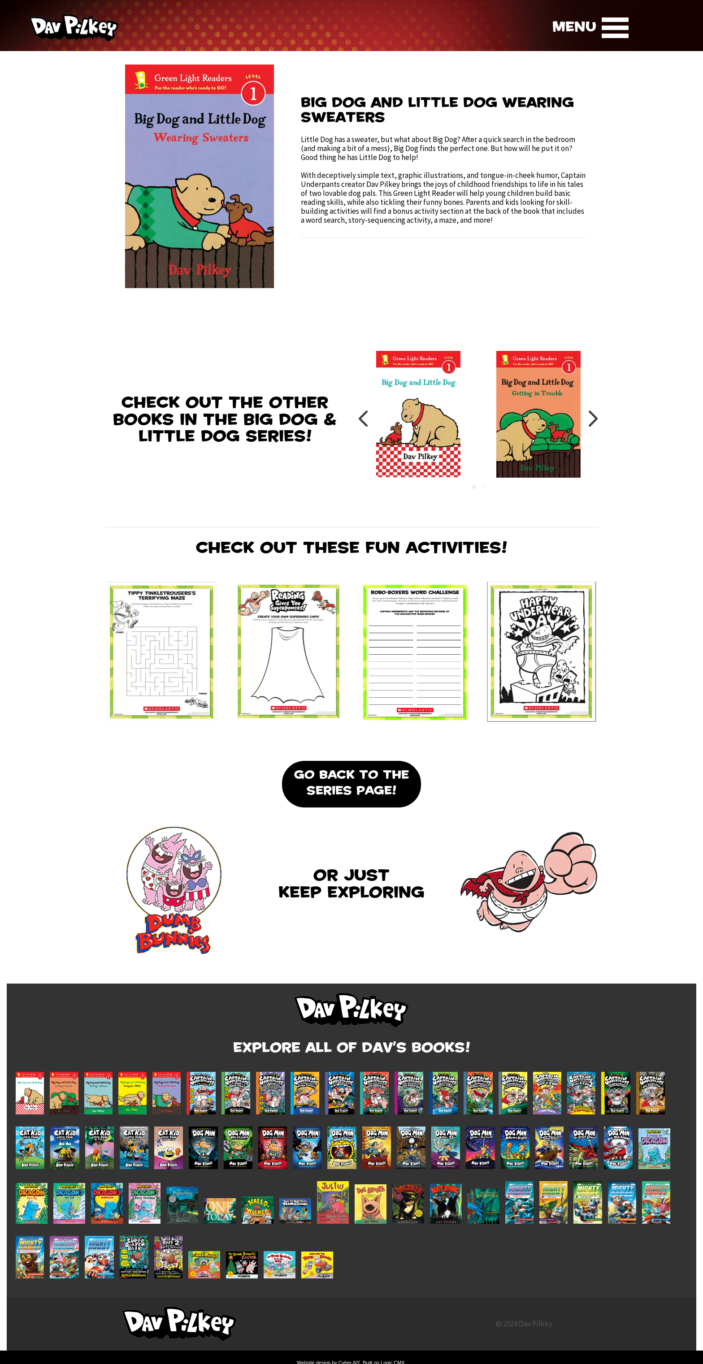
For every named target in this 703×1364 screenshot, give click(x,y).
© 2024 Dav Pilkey (524, 1324)
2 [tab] (482, 487)
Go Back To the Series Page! (351, 784)
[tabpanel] (418, 418)
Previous (363, 418)
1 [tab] (473, 487)
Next (592, 418)
